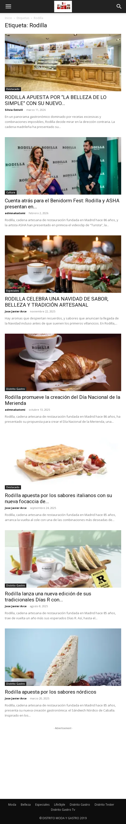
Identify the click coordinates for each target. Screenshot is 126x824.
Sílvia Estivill (14, 110)
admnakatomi (15, 213)
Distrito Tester (104, 805)
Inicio (8, 18)
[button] (8, 6)
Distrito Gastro (15, 389)
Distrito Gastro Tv (63, 810)
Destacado (13, 89)
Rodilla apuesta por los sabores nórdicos (50, 692)
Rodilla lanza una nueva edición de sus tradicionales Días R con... (48, 597)
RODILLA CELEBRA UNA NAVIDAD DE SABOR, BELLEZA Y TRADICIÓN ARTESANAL (56, 302)
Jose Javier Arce (16, 311)
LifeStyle (59, 805)
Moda (12, 805)
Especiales (12, 290)
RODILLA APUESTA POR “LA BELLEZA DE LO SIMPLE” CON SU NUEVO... (55, 100)
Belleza (26, 805)
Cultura (10, 192)
